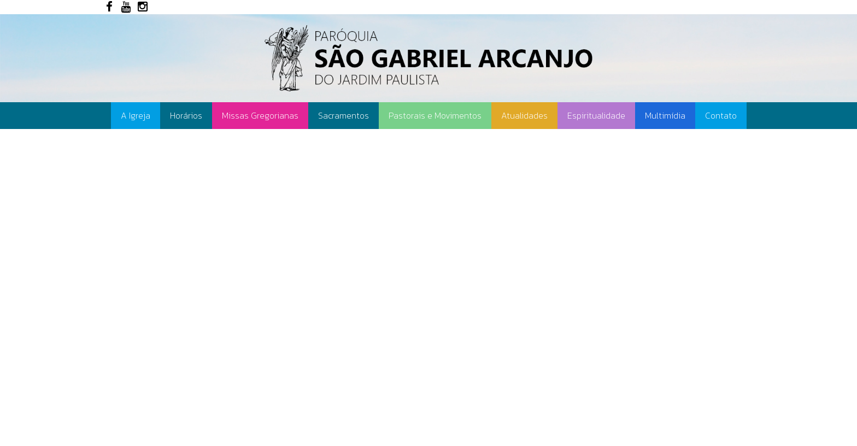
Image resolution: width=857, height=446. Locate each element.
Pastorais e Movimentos (435, 115)
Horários (186, 115)
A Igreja (135, 115)
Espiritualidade (596, 115)
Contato (721, 115)
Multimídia (665, 115)
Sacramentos (343, 115)
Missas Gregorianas (260, 115)
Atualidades (524, 115)
